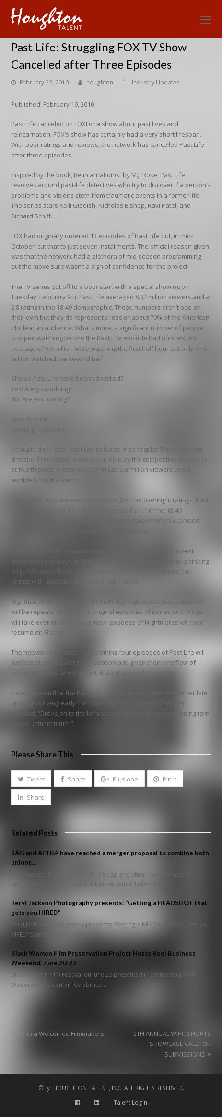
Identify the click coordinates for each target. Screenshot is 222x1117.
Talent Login (130, 1102)
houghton (99, 82)
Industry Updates (156, 82)
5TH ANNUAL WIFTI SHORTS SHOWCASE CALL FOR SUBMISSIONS (172, 1043)
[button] (31, 778)
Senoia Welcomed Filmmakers (57, 1033)
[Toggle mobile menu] (205, 19)
